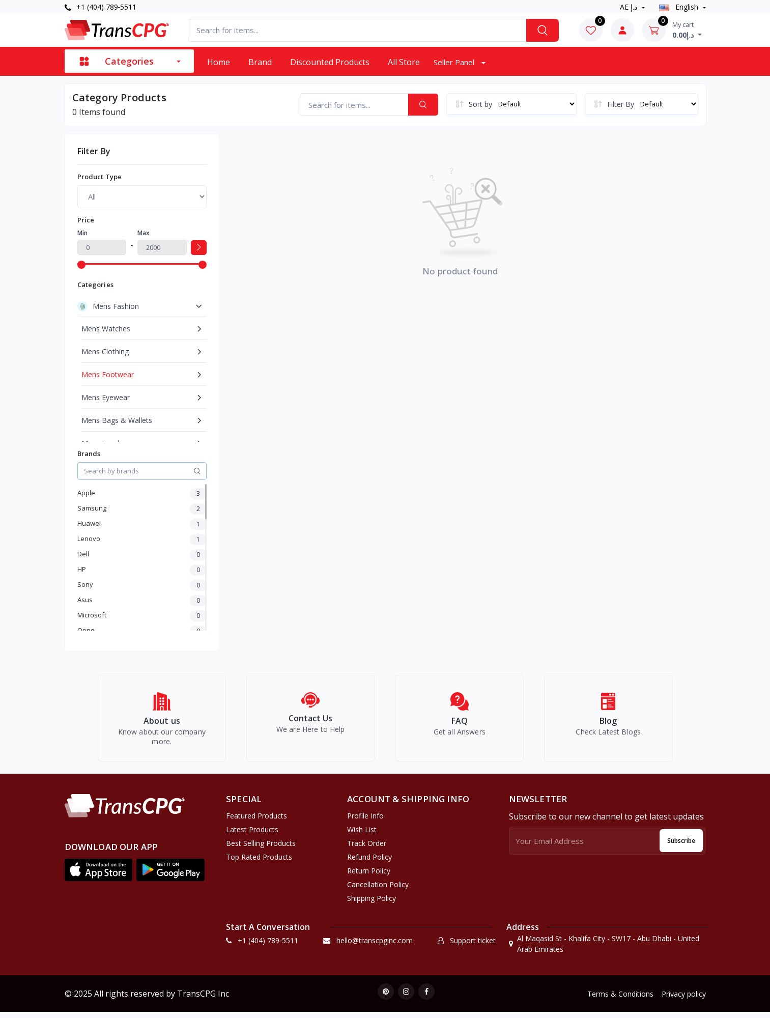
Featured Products (256, 821)
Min (82, 233)
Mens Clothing (105, 351)
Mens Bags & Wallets (116, 420)
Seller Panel (455, 62)
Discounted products (329, 62)
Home (218, 62)
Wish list (362, 835)
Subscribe (681, 846)
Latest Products (252, 835)
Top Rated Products (259, 862)
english (679, 7)
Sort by (480, 104)
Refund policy (369, 862)
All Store (404, 62)
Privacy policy (684, 999)
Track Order (366, 849)
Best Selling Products (261, 849)
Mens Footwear (107, 374)
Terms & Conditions (620, 999)
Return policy (368, 876)
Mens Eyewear (105, 397)
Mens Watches (105, 328)
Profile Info (365, 821)
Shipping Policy (371, 904)
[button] (99, 875)
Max (143, 233)
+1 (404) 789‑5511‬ (101, 7)
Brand (260, 62)
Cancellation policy (378, 890)
